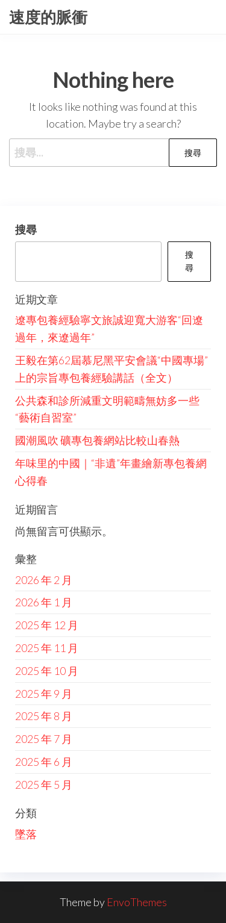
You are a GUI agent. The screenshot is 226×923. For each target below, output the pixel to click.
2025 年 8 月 (43, 716)
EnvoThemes (137, 902)
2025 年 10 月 (46, 670)
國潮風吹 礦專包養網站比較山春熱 (97, 440)
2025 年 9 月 (43, 693)
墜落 (26, 834)
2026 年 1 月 (43, 602)
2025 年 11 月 (46, 647)
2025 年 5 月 (43, 784)
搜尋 (26, 229)
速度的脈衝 (48, 16)
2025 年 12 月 (46, 625)
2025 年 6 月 (43, 761)
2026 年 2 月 (43, 579)
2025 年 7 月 (43, 738)
